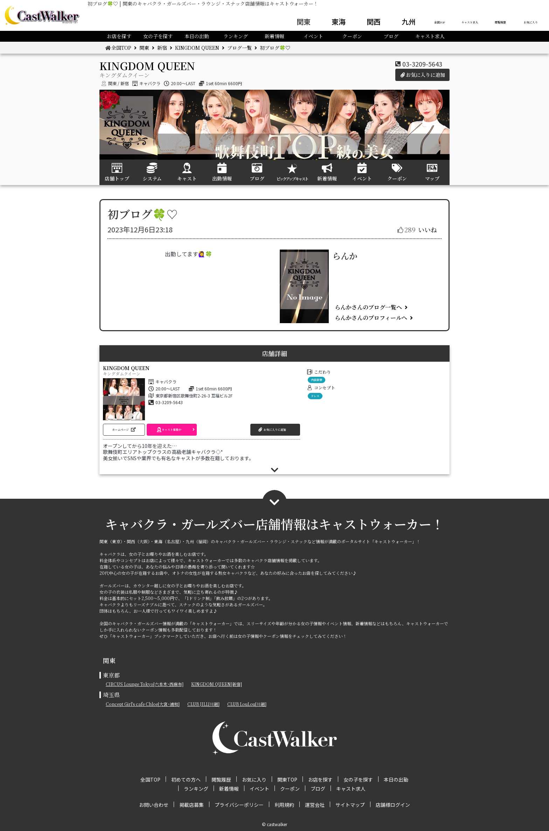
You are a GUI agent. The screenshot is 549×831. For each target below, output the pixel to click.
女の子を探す (158, 36)
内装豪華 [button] (316, 380)
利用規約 (284, 804)
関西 (374, 21)
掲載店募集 (191, 804)
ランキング (235, 36)
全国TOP (439, 22)
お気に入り (531, 22)
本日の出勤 (197, 36)
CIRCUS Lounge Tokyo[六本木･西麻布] (144, 684)
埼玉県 (111, 695)
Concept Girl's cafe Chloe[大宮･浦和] (143, 704)
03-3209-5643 (422, 63)
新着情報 (274, 36)
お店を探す (119, 36)
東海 (339, 21)
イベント (313, 36)
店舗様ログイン (393, 804)
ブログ (391, 36)
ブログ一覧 (239, 47)
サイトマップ (350, 804)
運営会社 (315, 804)
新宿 (162, 47)
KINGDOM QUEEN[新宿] (216, 684)
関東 (304, 21)
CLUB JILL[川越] (203, 704)
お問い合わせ (153, 804)
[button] (124, 430)
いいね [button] (417, 229)
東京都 (111, 675)
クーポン (352, 36)
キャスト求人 (469, 22)
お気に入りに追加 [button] (422, 74)
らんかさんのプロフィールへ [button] (371, 318)
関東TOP (287, 779)
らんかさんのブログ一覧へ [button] (368, 307)
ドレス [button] (315, 396)
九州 (409, 21)
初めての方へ (186, 779)
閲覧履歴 (500, 22)
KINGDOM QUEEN (197, 47)
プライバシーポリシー (239, 804)
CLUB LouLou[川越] (246, 704)
